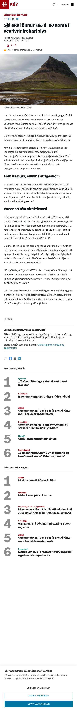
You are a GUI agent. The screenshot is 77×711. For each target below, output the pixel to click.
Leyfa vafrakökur (39, 705)
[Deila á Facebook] (9, 19)
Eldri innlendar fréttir (15, 15)
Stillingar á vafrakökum (38, 689)
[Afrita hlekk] (5, 19)
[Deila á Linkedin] (17, 19)
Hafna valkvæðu (39, 697)
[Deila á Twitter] (13, 19)
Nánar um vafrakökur (46, 679)
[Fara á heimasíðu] (11, 4)
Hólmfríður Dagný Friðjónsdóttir (18, 38)
